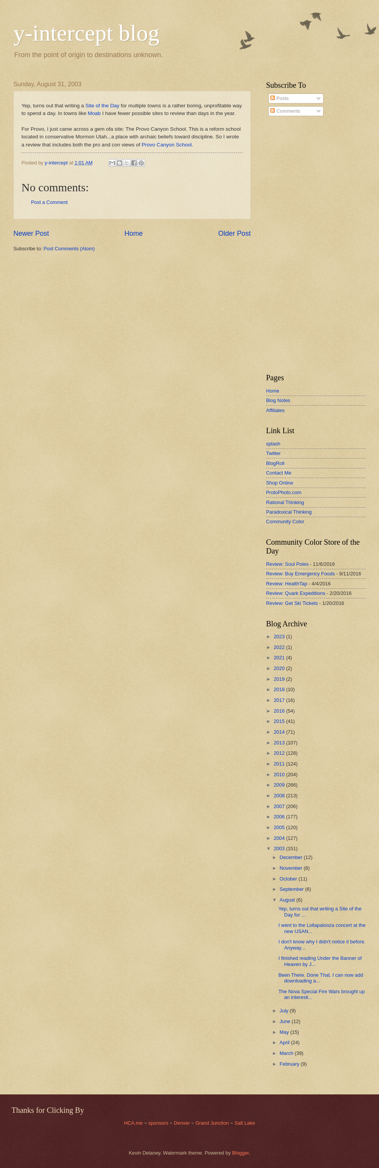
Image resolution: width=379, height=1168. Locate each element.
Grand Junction (212, 1123)
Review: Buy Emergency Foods (300, 574)
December (291, 857)
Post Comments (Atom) (69, 248)
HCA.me (133, 1123)
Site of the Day (102, 105)
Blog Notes (278, 400)
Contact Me (278, 473)
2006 (280, 817)
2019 (280, 679)
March (286, 1053)
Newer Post (31, 233)
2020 (280, 668)
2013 (280, 743)
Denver (182, 1123)
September (292, 889)
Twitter (273, 453)
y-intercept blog (86, 33)
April (285, 1042)
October (288, 879)
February (290, 1064)
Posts (279, 98)
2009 (280, 785)
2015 (280, 721)
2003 (280, 848)
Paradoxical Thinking (289, 512)
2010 (280, 774)
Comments (285, 111)
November (291, 868)
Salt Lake (244, 1123)
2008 (280, 795)
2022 (280, 647)
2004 (280, 838)
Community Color (285, 521)
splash (273, 444)
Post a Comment (49, 202)
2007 (280, 806)
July (284, 1011)
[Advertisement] (289, 245)
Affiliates (275, 410)
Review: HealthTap (286, 583)
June (285, 1021)
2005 (280, 827)
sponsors (159, 1123)
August (287, 900)
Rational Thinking (285, 502)
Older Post (234, 233)
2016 (280, 711)
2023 (280, 636)
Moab (94, 113)
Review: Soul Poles (287, 564)
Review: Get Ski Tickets (292, 603)
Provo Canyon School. (167, 145)
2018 (280, 689)
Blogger (240, 1153)
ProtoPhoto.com (283, 492)
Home (133, 233)
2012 (280, 753)
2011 (280, 764)
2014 (280, 732)
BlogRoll (275, 463)
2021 (280, 657)
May (284, 1032)
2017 (280, 700)
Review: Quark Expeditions (295, 593)
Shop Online (279, 483)
